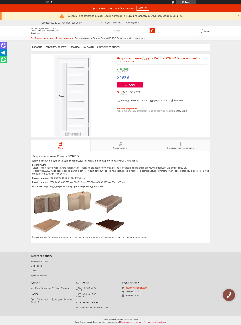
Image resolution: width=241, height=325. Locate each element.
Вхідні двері (36, 266)
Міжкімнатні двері (39, 261)
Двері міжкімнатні (64, 38)
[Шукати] (152, 30)
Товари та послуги (44, 38)
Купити (132, 85)
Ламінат (34, 270)
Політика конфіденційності (155, 322)
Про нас (74, 47)
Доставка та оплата (108, 47)
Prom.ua (134, 319)
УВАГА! (143, 8)
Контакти (88, 47)
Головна (37, 47)
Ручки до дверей (39, 275)
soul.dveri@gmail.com (136, 288)
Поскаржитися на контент (131, 322)
